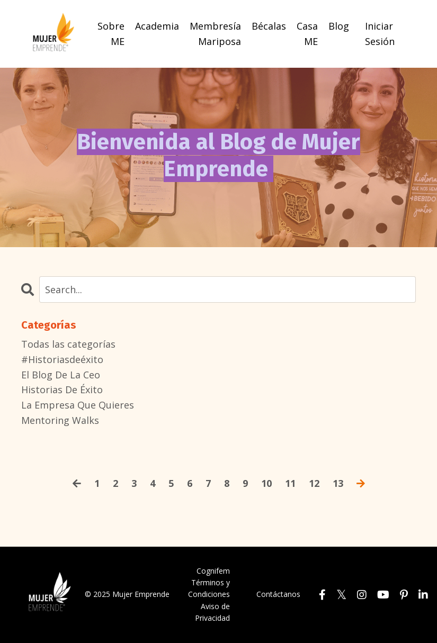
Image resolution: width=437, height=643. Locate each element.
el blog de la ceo (60, 374)
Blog (338, 26)
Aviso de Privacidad (212, 612)
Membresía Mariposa (215, 34)
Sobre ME (110, 34)
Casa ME (307, 34)
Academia (157, 26)
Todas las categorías (68, 344)
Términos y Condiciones (209, 588)
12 (314, 483)
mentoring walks (60, 420)
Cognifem (213, 571)
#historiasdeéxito (62, 359)
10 (266, 483)
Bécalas (269, 26)
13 (338, 483)
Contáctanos (278, 594)
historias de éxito (62, 389)
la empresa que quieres (77, 405)
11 (290, 483)
